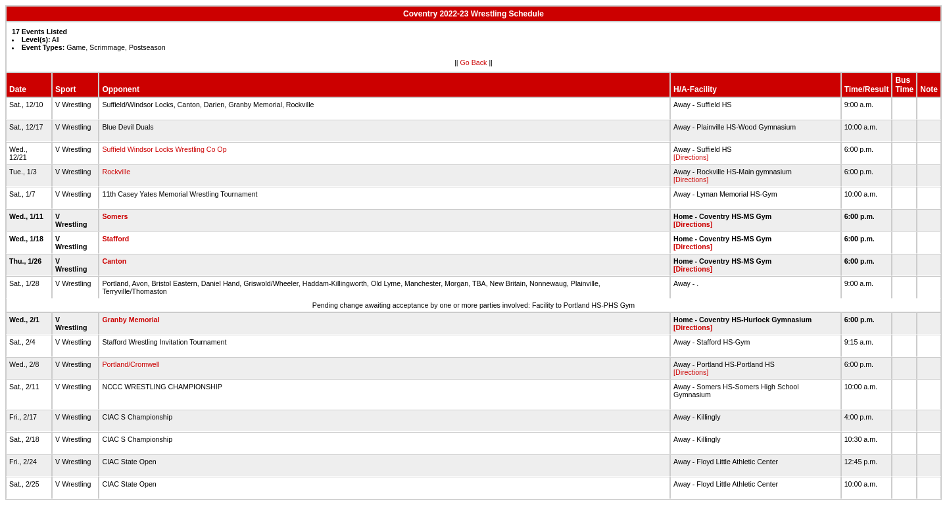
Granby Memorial (130, 320)
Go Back (473, 62)
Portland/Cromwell (130, 364)
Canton (114, 261)
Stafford (115, 239)
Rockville (116, 172)
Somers (115, 216)
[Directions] (690, 157)
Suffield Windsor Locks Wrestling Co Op (164, 149)
